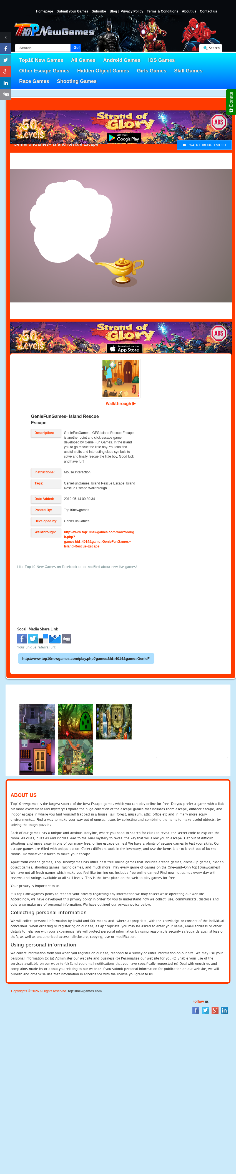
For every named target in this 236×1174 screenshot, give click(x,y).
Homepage (44, 11)
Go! (77, 48)
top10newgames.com (85, 991)
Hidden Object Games (103, 71)
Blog (113, 11)
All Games (83, 60)
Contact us (208, 11)
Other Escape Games (44, 71)
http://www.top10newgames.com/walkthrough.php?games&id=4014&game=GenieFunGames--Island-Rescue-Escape (99, 539)
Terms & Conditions (162, 11)
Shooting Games (77, 81)
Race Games (34, 81)
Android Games (121, 60)
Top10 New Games (41, 60)
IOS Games (161, 60)
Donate (231, 102)
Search (214, 48)
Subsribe (99, 11)
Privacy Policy (131, 11)
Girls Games (151, 71)
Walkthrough (121, 403)
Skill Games (188, 71)
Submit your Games (72, 11)
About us (189, 11)
